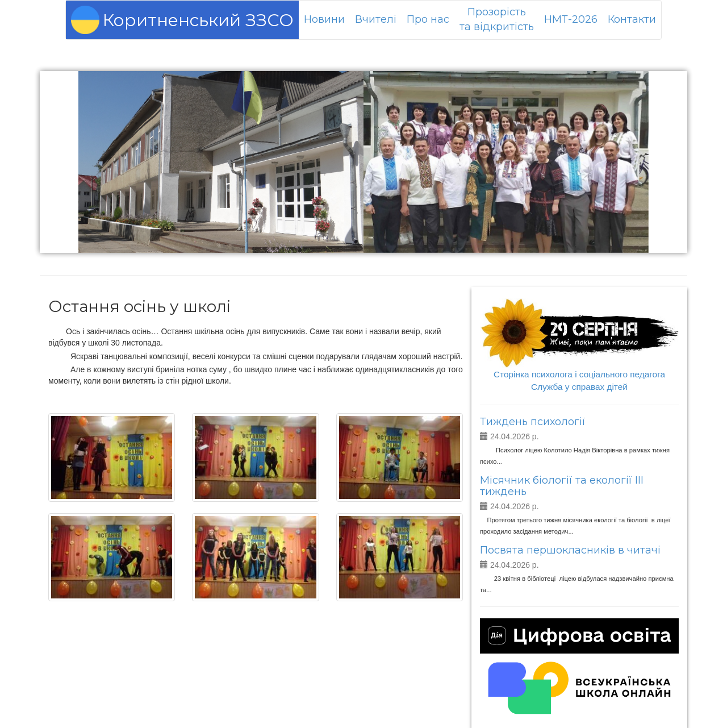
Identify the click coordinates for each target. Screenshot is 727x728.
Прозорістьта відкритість (496, 19)
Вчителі (375, 19)
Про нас (428, 19)
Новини (324, 19)
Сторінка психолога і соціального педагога (579, 374)
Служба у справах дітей (579, 387)
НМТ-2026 (571, 19)
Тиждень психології (533, 421)
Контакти (632, 19)
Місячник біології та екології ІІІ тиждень (562, 486)
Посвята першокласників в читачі (570, 550)
